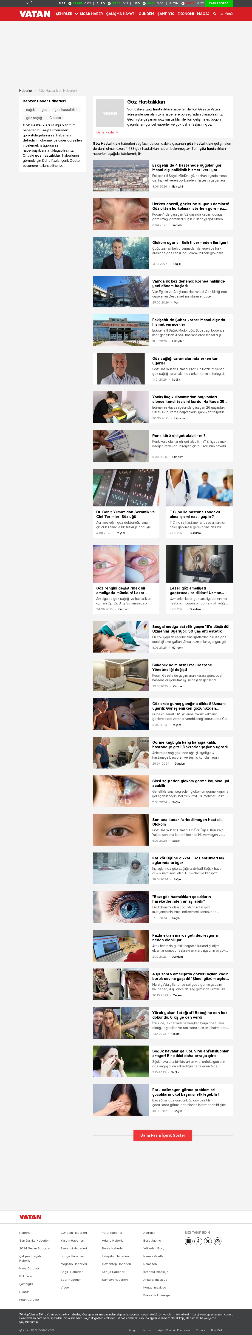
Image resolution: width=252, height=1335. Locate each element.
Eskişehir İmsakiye (156, 1294)
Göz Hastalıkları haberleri (57, 89)
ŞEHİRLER (64, 14)
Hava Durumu (29, 1267)
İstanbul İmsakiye (155, 1270)
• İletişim (146, 1328)
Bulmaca (25, 1275)
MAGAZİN (205, 14)
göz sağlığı (34, 116)
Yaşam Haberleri (72, 1239)
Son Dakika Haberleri (34, 1239)
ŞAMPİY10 (165, 14)
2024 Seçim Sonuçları (35, 1247)
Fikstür (24, 1290)
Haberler (25, 89)
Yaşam (120, 531)
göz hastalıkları (65, 108)
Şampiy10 (26, 1282)
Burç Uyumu (152, 1239)
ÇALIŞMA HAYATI (121, 14)
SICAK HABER (91, 14)
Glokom (55, 116)
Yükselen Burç (153, 1247)
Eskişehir (178, 185)
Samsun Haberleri (115, 1278)
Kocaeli (177, 223)
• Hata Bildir (217, 1328)
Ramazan (150, 1262)
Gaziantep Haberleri (116, 1262)
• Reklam (199, 1328)
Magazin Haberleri (74, 1262)
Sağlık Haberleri (72, 1270)
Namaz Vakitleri (154, 1255)
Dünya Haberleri (72, 1255)
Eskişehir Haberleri (115, 1255)
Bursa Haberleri (113, 1247)
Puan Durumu (29, 1298)
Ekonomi (180, 417)
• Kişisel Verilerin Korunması (173, 1328)
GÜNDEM (146, 14)
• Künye (131, 1328)
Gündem (177, 455)
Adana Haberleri (113, 1239)
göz (45, 108)
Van (176, 301)
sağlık (30, 108)
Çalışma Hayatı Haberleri (30, 1257)
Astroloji (149, 1231)
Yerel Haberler (112, 1231)
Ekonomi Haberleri (74, 1247)
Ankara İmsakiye (155, 1278)
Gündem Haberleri (74, 1231)
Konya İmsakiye (154, 1286)
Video (65, 1286)
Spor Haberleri (71, 1278)
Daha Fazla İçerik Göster (162, 1133)
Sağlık (177, 262)
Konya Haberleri (113, 1270)
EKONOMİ (186, 14)
